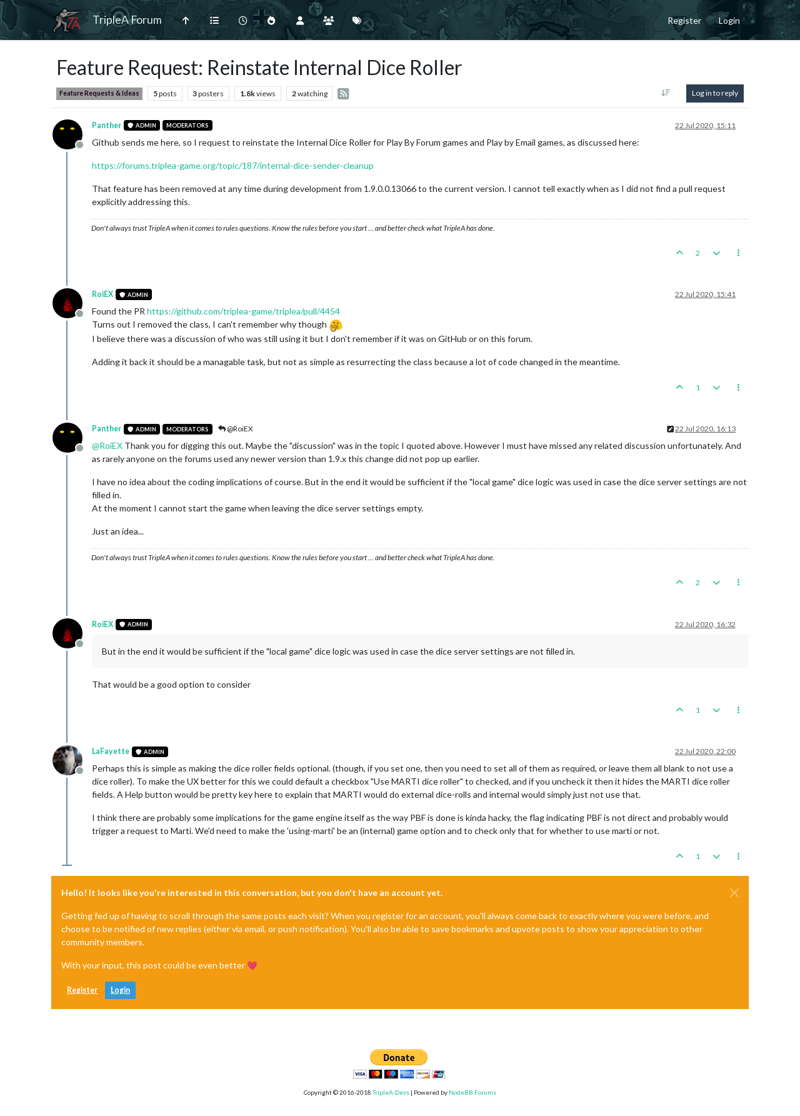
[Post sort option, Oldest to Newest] (666, 93)
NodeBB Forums (472, 1092)
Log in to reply (715, 93)
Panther (106, 125)
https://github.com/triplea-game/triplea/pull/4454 (243, 311)
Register (82, 990)
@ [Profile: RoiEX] (107, 445)
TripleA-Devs (390, 1092)
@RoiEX (235, 428)
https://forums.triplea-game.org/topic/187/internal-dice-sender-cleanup (233, 165)
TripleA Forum (127, 19)
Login (120, 990)
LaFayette (110, 751)
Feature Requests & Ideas (99, 93)
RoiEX (102, 294)
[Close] (734, 893)
